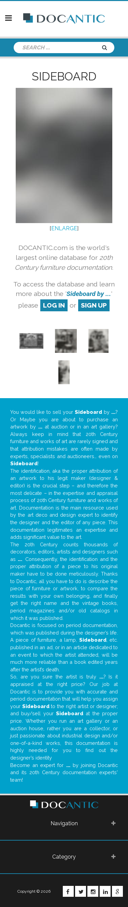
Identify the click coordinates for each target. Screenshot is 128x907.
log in (54, 305)
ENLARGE (64, 228)
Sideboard (64, 76)
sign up (94, 305)
